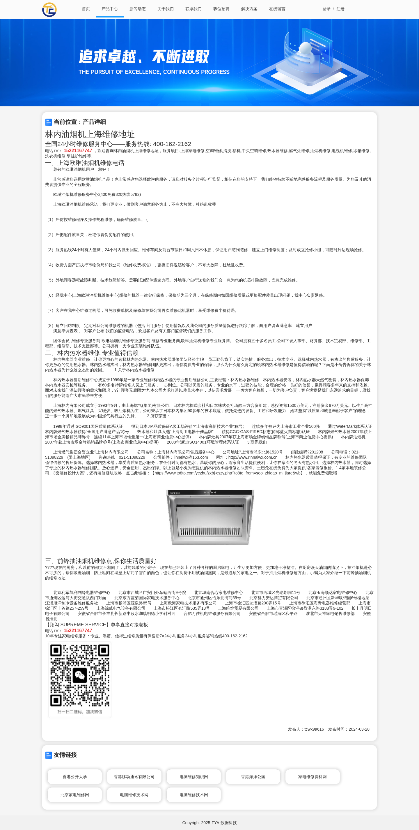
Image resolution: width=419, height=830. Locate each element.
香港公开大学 (75, 776)
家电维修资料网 (312, 776)
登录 (326, 8)
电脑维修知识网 (194, 776)
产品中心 (110, 8)
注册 (340, 8)
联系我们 (193, 8)
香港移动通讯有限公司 (134, 776)
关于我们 (165, 8)
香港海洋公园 (253, 776)
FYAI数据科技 (224, 822)
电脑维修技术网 (134, 794)
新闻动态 (137, 8)
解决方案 (249, 8)
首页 (86, 8)
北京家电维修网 (75, 794)
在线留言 (277, 8)
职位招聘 (221, 8)
